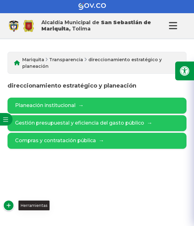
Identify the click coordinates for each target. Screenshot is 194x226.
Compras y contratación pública (59, 141)
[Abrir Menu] (172, 25)
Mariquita (33, 59)
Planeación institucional (49, 105)
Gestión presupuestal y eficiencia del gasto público (83, 123)
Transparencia (66, 59)
